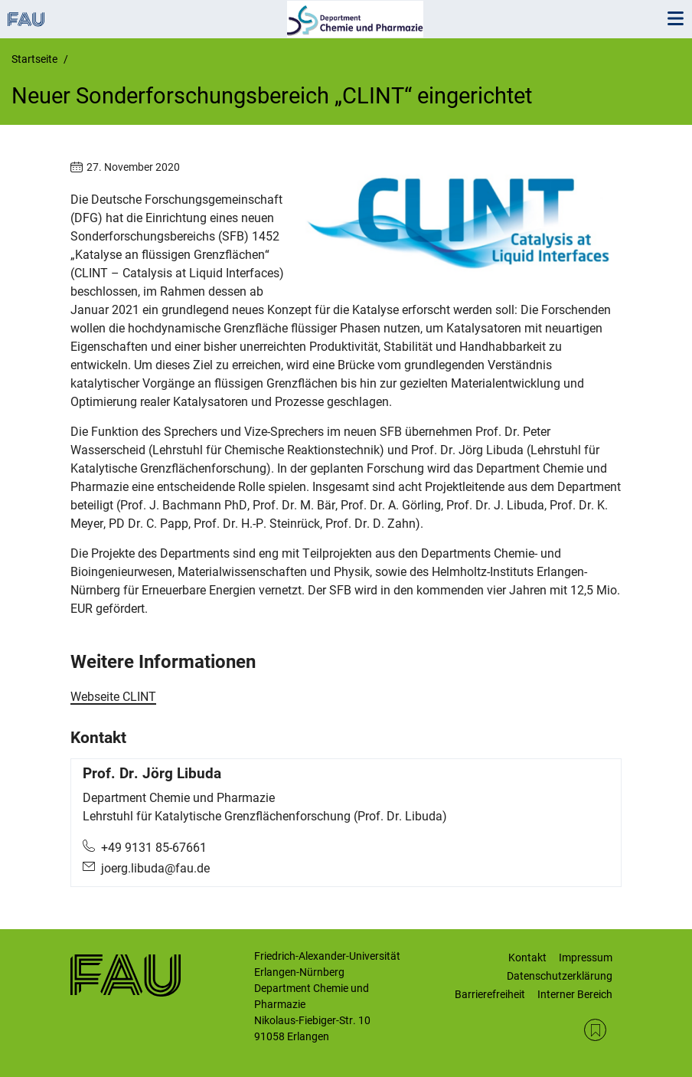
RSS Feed (595, 1030)
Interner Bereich (574, 994)
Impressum (585, 957)
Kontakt (527, 957)
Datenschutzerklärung (559, 976)
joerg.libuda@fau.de (155, 868)
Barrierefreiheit (490, 994)
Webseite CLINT (113, 696)
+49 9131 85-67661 (154, 847)
